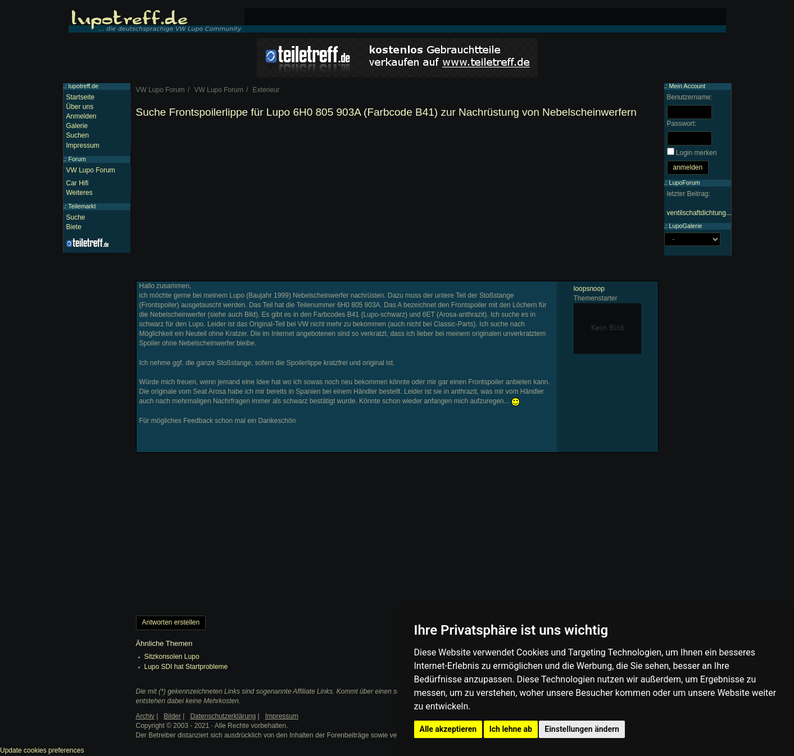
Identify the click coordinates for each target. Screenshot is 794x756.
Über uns (80, 107)
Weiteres (79, 193)
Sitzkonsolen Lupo (171, 657)
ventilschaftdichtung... (699, 213)
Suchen (77, 135)
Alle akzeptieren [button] (448, 729)
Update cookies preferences (42, 750)
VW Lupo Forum (90, 170)
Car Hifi (77, 183)
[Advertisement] (397, 202)
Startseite (80, 97)
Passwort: (682, 123)
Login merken (696, 153)
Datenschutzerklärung (223, 716)
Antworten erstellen (171, 622)
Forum (77, 159)
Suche (75, 217)
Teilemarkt (82, 206)
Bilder (172, 716)
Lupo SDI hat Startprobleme (186, 667)
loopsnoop (589, 289)
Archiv (145, 716)
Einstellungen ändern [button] (582, 729)
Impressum (82, 145)
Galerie (77, 126)
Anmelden (81, 116)
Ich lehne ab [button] (510, 729)
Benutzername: (690, 97)
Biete (73, 227)
